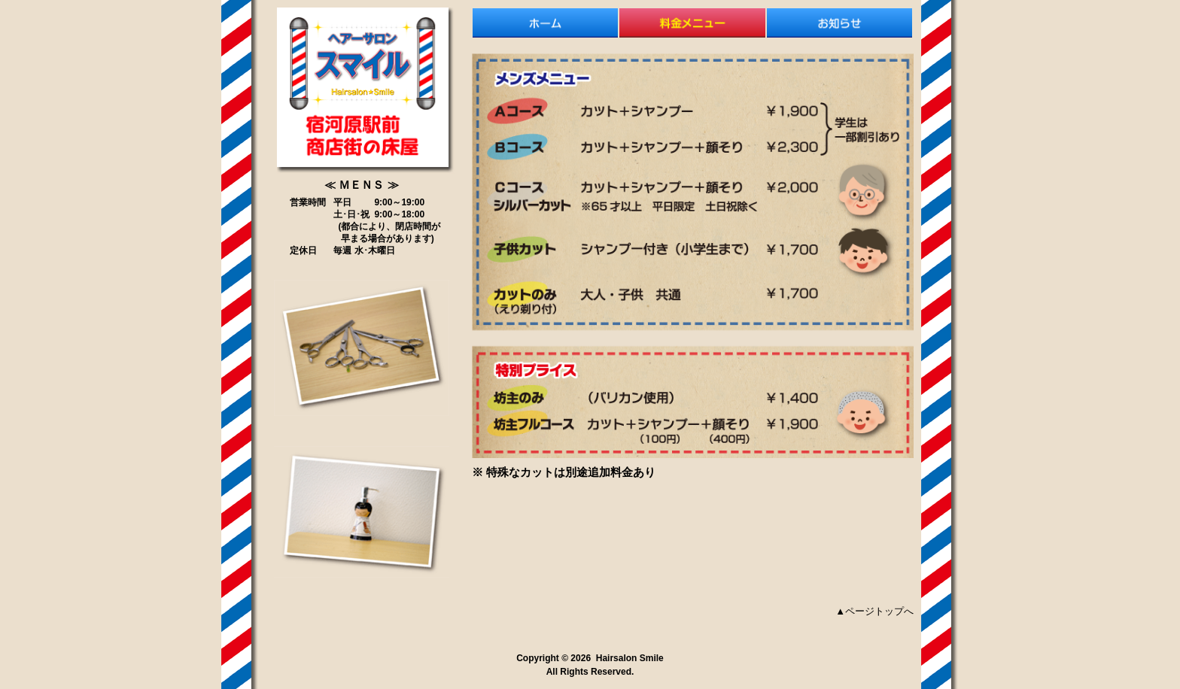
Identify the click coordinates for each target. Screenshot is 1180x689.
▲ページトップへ (874, 611)
